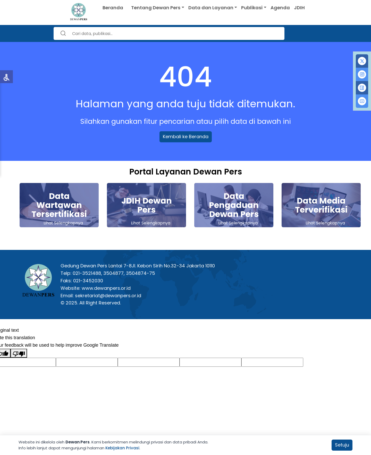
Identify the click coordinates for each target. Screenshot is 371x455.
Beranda (113, 7)
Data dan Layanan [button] (210, 7)
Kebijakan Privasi (122, 448)
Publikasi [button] (252, 7)
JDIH (299, 7)
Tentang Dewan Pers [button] (155, 7)
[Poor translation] (19, 353)
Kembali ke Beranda (185, 136)
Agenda (280, 7)
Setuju (342, 445)
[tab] (362, 61)
